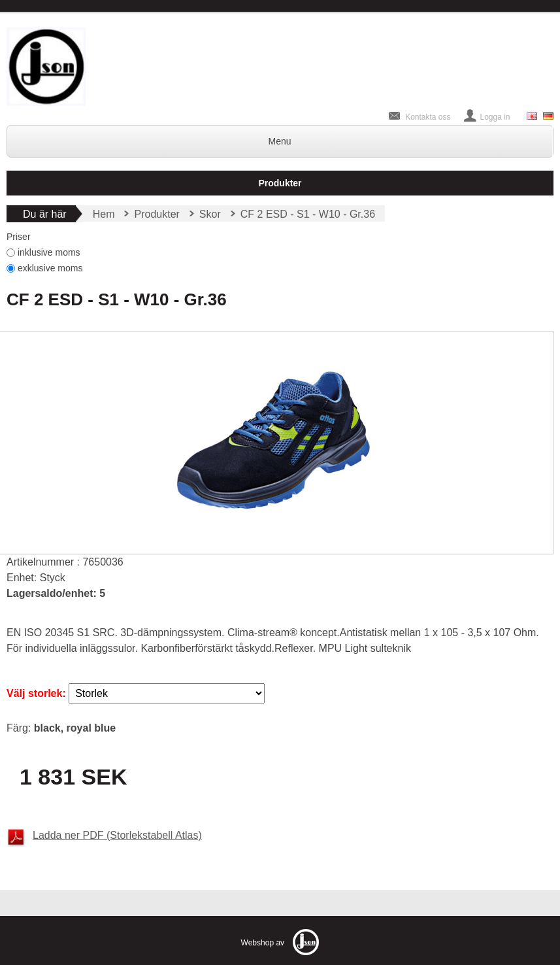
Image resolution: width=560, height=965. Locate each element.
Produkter (279, 183)
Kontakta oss (427, 117)
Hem (104, 214)
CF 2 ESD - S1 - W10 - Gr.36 (307, 214)
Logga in (495, 117)
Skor (210, 214)
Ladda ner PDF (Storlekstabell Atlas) (117, 835)
